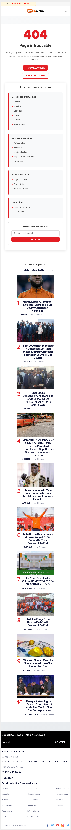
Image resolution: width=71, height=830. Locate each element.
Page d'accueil (20, 179)
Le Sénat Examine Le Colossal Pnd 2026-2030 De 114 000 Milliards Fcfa (38, 581)
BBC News (59, 800)
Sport (16, 115)
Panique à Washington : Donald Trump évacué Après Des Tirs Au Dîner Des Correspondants (39, 706)
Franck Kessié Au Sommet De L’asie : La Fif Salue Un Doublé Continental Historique (37, 306)
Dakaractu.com (33, 816)
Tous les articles (21, 188)
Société (17, 106)
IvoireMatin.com (62, 794)
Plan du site (19, 212)
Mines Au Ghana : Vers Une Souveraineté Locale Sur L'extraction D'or (38, 663)
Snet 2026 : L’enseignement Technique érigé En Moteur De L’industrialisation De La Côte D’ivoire (38, 398)
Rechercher (35, 239)
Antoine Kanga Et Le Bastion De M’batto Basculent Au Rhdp (38, 622)
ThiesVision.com (33, 794)
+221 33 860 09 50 (57, 761)
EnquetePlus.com (62, 788)
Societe (26, 409)
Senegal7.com (32, 800)
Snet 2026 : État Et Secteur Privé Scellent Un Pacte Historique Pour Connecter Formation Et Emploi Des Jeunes (38, 351)
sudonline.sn (32, 805)
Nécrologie (18, 161)
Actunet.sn (6, 816)
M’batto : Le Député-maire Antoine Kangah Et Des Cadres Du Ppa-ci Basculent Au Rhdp (38, 539)
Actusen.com (7, 811)
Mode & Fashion (21, 152)
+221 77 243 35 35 (12, 761)
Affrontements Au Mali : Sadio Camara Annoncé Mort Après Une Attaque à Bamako (38, 495)
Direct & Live (19, 184)
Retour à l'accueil (35, 68)
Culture (17, 120)
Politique (18, 102)
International (19, 124)
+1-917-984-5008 (11, 772)
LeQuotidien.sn (33, 811)
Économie (18, 111)
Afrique (26, 362)
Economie (27, 588)
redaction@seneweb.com (23, 783)
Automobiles (19, 143)
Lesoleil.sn (6, 794)
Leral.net (5, 788)
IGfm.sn (5, 800)
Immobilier (18, 147)
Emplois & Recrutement (24, 156)
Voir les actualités (35, 75)
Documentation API (22, 207)
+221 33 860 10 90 (35, 761)
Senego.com (32, 788)
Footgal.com (7, 805)
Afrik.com (59, 805)
